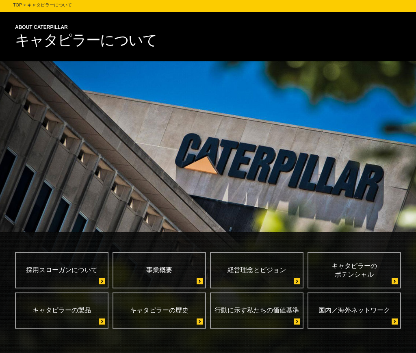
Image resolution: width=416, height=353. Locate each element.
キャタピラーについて (49, 4)
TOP (17, 4)
